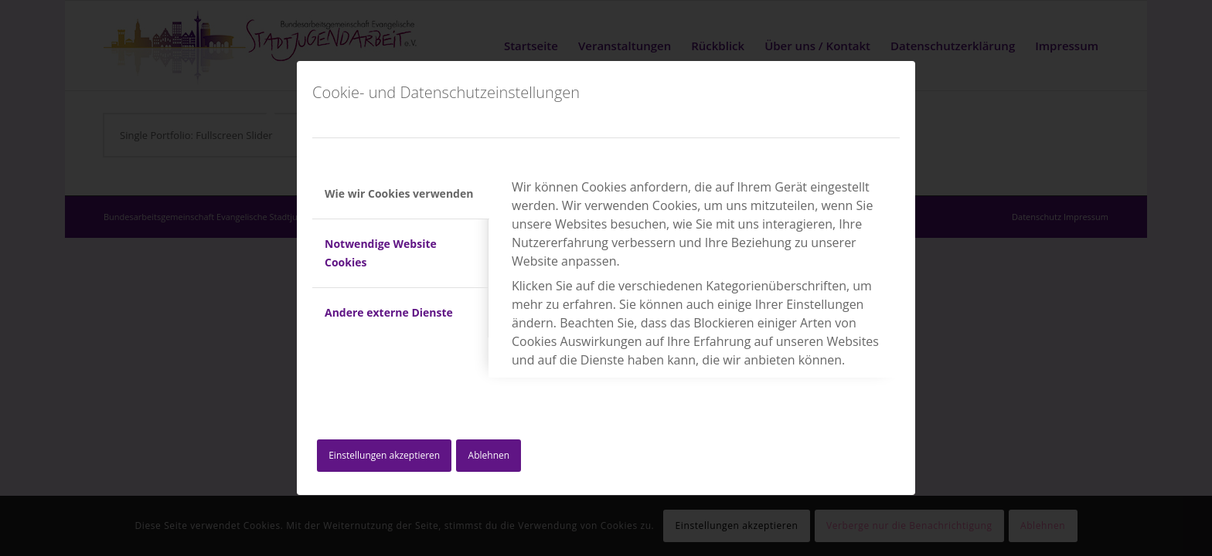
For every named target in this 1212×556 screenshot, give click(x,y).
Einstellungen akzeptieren (384, 455)
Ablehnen (489, 455)
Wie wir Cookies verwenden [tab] (399, 193)
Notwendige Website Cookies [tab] (381, 253)
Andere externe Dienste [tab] (389, 312)
